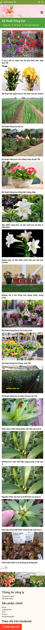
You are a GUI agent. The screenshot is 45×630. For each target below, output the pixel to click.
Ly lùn (4, 612)
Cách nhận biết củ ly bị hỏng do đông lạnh (20, 562)
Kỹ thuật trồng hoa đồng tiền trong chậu (19, 192)
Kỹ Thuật (17, 25)
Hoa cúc (4, 614)
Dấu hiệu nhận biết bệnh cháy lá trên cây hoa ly (22, 530)
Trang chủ (6, 25)
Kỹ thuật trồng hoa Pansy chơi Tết (16, 363)
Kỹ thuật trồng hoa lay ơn (12, 126)
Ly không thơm (7, 609)
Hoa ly (4, 607)
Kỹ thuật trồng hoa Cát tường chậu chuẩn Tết (21, 159)
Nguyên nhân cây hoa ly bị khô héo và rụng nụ (21, 497)
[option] (7, 579)
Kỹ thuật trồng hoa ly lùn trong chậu (17, 330)
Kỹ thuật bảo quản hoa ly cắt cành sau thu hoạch (22, 94)
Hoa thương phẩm (8, 616)
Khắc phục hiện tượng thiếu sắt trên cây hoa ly (21, 429)
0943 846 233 (11, 626)
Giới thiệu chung (7, 598)
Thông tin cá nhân (8, 596)
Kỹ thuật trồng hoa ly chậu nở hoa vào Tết (19, 396)
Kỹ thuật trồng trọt (32, 25)
